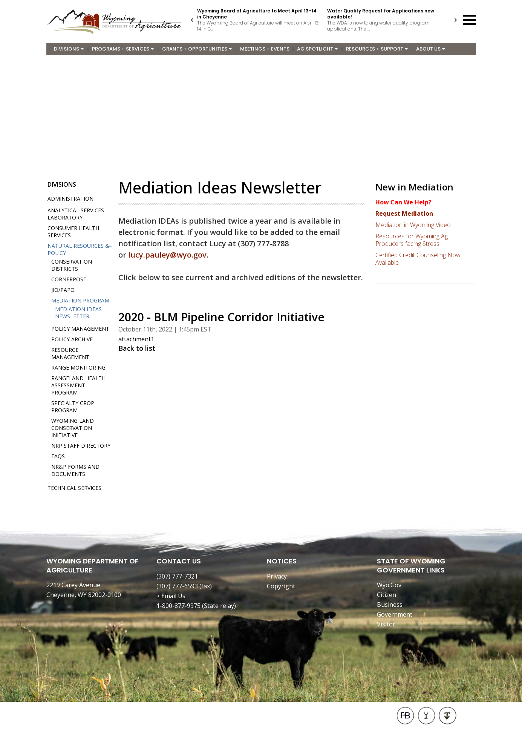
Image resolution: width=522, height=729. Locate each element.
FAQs (58, 456)
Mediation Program (80, 300)
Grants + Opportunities (197, 48)
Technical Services (74, 487)
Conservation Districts (71, 265)
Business (390, 604)
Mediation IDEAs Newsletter (78, 312)
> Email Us (170, 596)
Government (394, 614)
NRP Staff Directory (80, 445)
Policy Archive (72, 339)
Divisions (69, 48)
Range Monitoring (78, 367)
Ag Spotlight (317, 48)
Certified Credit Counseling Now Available (418, 259)
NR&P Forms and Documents (75, 470)
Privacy (277, 576)
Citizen (386, 595)
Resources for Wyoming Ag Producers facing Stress (411, 240)
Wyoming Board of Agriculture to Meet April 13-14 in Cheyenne (257, 14)
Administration (70, 198)
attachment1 (136, 339)
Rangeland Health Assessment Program (78, 385)
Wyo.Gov (389, 585)
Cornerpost (69, 279)
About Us (430, 48)
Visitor (386, 624)
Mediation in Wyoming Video (413, 225)
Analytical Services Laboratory (75, 214)
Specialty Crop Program (72, 406)
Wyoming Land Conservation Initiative (72, 428)
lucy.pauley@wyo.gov (167, 255)
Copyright (281, 586)
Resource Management (70, 353)
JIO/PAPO (63, 289)
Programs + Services (123, 48)
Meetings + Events (264, 48)
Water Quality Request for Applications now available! (380, 14)
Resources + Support (377, 48)
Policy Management (80, 328)
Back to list (136, 348)
